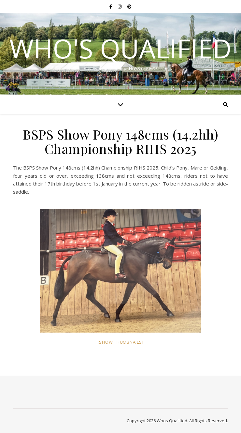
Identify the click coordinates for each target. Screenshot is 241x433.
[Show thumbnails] (121, 342)
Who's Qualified (120, 48)
